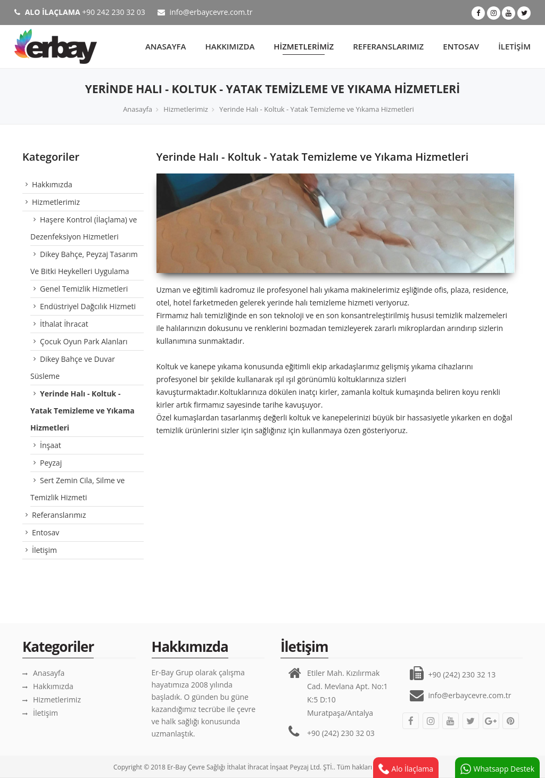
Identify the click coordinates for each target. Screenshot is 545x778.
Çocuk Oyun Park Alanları (83, 341)
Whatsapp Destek (497, 769)
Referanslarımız (388, 46)
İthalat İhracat (64, 324)
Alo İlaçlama (405, 769)
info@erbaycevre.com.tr (205, 12)
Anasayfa (165, 46)
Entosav (461, 46)
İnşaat (50, 445)
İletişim (514, 46)
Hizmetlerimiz (304, 46)
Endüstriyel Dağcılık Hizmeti (88, 306)
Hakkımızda (229, 46)
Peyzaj (51, 463)
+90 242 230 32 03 (79, 12)
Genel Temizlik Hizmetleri (84, 289)
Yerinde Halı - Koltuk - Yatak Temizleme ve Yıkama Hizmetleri (316, 109)
